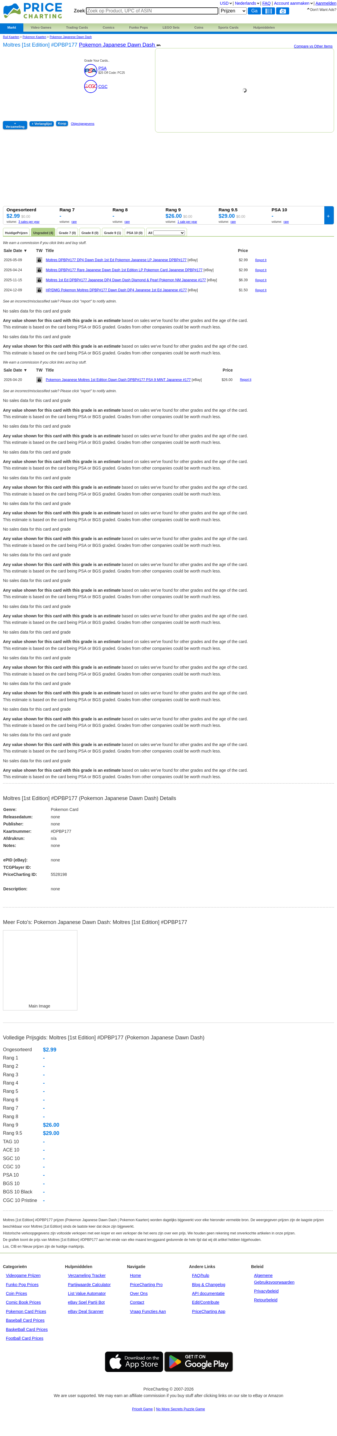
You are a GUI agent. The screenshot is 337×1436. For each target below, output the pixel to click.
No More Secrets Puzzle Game (180, 1409)
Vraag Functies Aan (148, 1311)
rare (74, 221)
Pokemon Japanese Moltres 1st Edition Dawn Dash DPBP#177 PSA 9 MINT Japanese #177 (118, 380)
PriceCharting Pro (146, 1284)
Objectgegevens (83, 123)
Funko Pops (138, 27)
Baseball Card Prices (25, 1320)
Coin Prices (16, 1293)
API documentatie (208, 1293)
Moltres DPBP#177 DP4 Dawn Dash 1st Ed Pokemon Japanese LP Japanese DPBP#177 (116, 260)
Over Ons (139, 1293)
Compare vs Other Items (313, 46)
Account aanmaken (292, 3)
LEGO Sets (171, 27)
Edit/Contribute (205, 1302)
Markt (11, 27)
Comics (109, 27)
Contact (137, 1302)
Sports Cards (228, 27)
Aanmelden (325, 3)
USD (224, 3)
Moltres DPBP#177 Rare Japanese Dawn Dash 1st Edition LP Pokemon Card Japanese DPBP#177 (124, 270)
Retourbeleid (265, 1300)
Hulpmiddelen (264, 27)
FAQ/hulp (200, 1275)
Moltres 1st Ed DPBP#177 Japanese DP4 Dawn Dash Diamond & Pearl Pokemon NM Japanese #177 (126, 280)
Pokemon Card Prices (26, 1311)
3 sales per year (29, 221)
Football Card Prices (24, 1338)
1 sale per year (187, 221)
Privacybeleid (266, 1291)
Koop (62, 123)
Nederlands (245, 3)
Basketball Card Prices (27, 1329)
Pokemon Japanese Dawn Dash (71, 37)
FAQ (266, 3)
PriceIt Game (142, 1409)
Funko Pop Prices (22, 1284)
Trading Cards (77, 27)
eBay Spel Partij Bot (86, 1302)
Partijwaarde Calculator (89, 1284)
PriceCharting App (208, 1311)
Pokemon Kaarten (34, 37)
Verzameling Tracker (87, 1275)
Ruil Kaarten (11, 37)
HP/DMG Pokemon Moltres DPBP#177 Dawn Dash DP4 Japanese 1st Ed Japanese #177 (116, 290)
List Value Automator (87, 1293)
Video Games (41, 27)
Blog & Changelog (208, 1284)
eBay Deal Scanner (86, 1311)
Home (135, 1275)
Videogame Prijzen (23, 1275)
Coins (198, 27)
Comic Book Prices (23, 1302)
